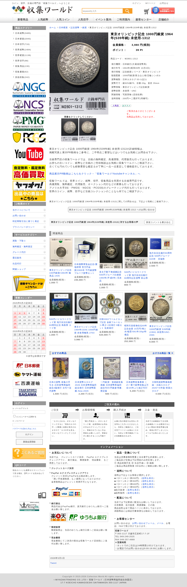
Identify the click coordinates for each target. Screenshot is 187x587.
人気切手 (83, 19)
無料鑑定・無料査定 (22, 246)
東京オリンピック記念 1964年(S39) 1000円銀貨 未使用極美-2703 (86, 330)
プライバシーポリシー (24, 227)
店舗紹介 (163, 19)
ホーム (52, 27)
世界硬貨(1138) (23, 55)
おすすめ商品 (59, 353)
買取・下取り (19, 241)
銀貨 (84, 27)
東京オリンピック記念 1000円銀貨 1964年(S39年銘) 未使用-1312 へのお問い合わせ (112, 209)
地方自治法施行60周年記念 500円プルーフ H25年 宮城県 (160, 256)
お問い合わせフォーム (143, 523)
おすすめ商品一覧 (163, 353)
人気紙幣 (43, 19)
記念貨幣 (75, 27)
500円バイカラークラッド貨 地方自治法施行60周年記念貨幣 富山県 (136, 275)
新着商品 (23, 19)
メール (160, 523)
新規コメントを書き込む (158, 222)
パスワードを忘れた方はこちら (24, 429)
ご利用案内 (123, 19)
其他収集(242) (22, 77)
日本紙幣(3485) (23, 33)
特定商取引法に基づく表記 (26, 221)
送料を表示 (147, 478)
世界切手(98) (21, 61)
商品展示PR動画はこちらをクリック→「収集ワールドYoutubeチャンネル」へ (94, 173)
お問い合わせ (19, 215)
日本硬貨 (63, 27)
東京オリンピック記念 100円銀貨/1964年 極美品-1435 (60, 273)
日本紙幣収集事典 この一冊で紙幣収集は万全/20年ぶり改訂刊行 (137, 385)
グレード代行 (19, 252)
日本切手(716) (22, 44)
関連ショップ (19, 269)
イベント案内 (103, 19)
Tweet (53, 563)
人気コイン (63, 19)
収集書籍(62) (21, 72)
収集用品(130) (22, 66)
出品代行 (17, 263)
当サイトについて (21, 210)
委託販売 (17, 258)
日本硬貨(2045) (23, 39)
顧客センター (144, 19)
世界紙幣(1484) (23, 49)
